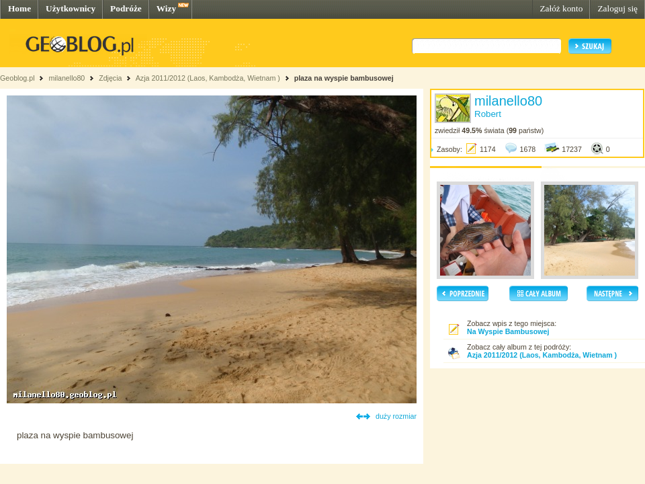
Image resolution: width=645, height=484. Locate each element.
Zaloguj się (617, 8)
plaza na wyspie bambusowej (344, 78)
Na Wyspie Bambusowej (508, 331)
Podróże (126, 8)
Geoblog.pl (17, 78)
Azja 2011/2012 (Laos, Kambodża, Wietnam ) (208, 78)
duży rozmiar (396, 416)
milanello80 (66, 78)
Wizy (166, 8)
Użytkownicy (70, 8)
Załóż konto (561, 8)
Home (19, 8)
